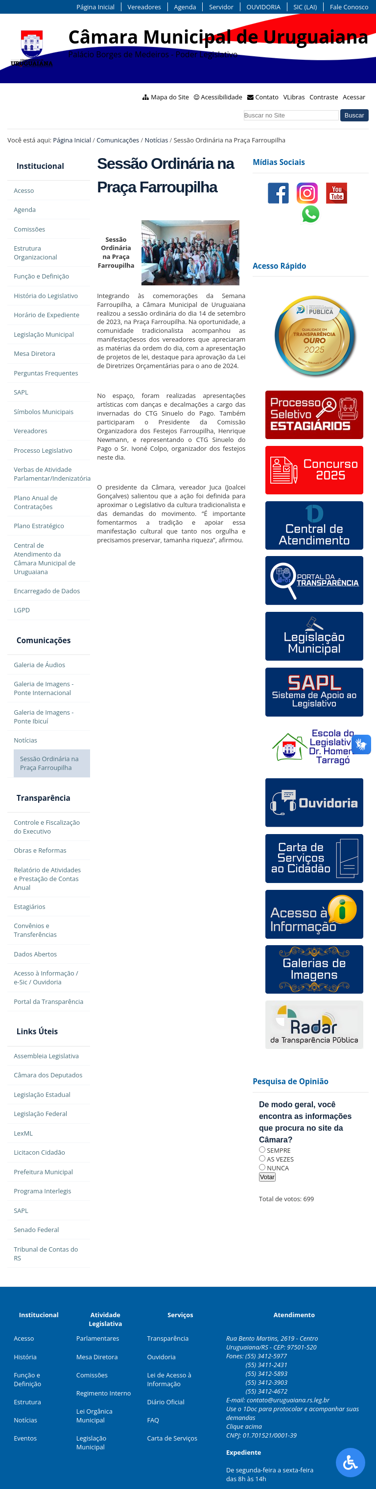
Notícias (156, 140)
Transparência (34, 779)
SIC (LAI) (305, 6)
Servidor (221, 6)
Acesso (24, 1308)
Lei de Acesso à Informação (169, 1349)
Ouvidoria (161, 1326)
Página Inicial (95, 6)
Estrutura (27, 1372)
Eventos (25, 1408)
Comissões (92, 1344)
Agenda (185, 6)
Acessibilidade (221, 97)
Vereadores (144, 6)
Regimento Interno (103, 1363)
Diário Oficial (165, 1372)
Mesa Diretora (97, 1326)
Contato (267, 97)
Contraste (323, 97)
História (25, 1326)
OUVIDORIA (264, 6)
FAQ (153, 1390)
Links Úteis (27, 1005)
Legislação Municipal (91, 1412)
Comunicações (117, 140)
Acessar (354, 97)
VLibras (294, 97)
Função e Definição (27, 1349)
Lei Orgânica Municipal (94, 1386)
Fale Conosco (349, 6)
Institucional (31, 162)
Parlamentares (97, 1308)
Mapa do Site (170, 97)
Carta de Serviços (172, 1408)
